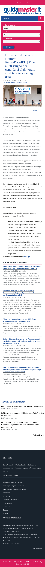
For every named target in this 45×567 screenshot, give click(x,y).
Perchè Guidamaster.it (10, 500)
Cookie (5, 510)
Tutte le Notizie (37, 548)
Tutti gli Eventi (38, 435)
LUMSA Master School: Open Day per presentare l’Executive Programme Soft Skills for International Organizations (20, 424)
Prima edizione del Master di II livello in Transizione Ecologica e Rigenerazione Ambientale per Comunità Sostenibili (22, 293)
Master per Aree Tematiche (12, 482)
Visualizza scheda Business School (15, 83)
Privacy (5, 513)
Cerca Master (10, 25)
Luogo (7, 32)
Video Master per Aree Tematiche (14, 489)
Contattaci (6, 506)
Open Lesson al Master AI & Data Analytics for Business (22, 406)
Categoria (8, 38)
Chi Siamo (6, 496)
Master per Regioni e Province (13, 486)
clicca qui (26, 256)
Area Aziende (7, 503)
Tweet (34, 110)
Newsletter (6, 493)
